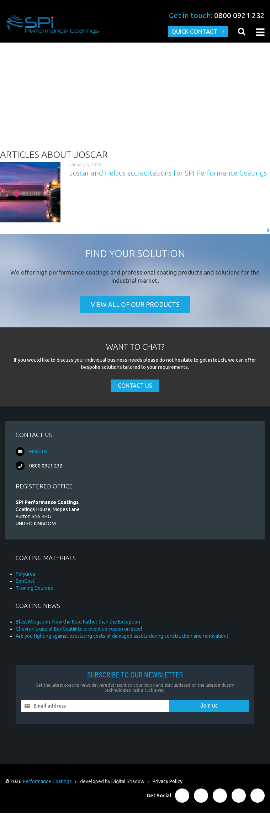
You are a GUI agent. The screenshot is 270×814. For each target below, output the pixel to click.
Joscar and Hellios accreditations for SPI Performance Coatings (168, 173)
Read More (253, 231)
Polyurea (25, 574)
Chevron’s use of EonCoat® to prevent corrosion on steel (79, 629)
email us (38, 452)
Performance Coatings (47, 782)
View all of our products (135, 305)
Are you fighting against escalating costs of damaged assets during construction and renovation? (122, 636)
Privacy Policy (167, 782)
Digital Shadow (127, 782)
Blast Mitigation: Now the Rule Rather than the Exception (78, 622)
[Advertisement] (135, 96)
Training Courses (34, 589)
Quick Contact (194, 31)
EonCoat (25, 582)
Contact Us (135, 386)
